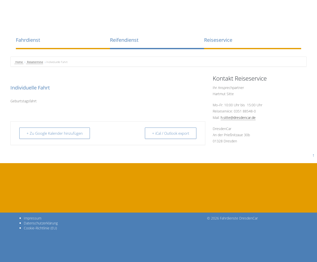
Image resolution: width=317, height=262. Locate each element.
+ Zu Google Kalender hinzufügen (54, 133)
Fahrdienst (28, 40)
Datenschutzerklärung (41, 223)
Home (19, 62)
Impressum (32, 218)
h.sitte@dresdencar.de (238, 117)
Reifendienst (124, 40)
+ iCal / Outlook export (170, 133)
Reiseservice (218, 40)
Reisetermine (35, 62)
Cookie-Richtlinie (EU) (40, 228)
